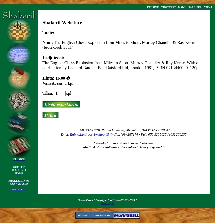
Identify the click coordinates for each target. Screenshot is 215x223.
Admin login (107, 203)
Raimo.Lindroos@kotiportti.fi (91, 134)
